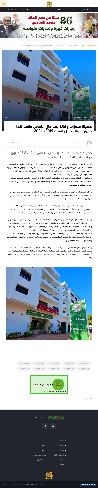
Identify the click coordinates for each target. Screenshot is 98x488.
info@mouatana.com (15, 484)
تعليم (52, 10)
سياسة (93, 10)
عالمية (26, 10)
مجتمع (71, 10)
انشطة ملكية (61, 10)
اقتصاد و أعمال (82, 10)
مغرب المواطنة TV (14, 10)
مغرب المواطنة (91, 45)
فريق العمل (42, 459)
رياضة (33, 10)
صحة (46, 10)
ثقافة (39, 10)
